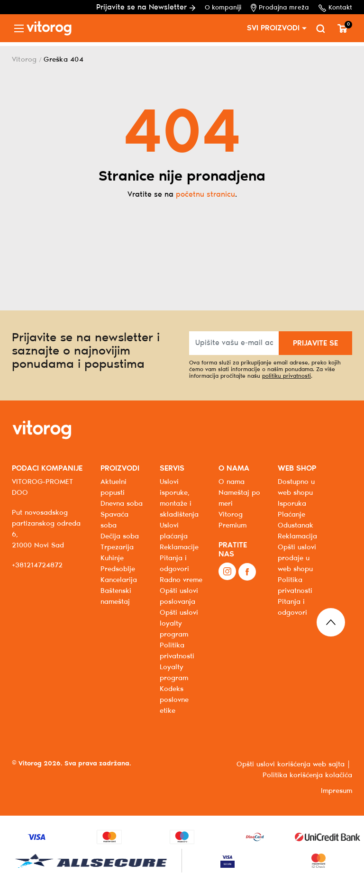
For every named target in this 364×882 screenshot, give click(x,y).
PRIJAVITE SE (315, 343)
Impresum (336, 791)
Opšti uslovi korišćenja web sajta (291, 764)
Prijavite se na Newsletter (145, 7)
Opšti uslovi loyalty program (179, 623)
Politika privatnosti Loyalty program (177, 662)
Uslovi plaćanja (174, 531)
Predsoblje (117, 569)
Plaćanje (291, 514)
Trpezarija (117, 547)
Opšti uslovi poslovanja (179, 596)
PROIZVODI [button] (119, 468)
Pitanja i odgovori (174, 564)
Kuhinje (112, 558)
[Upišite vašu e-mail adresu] (234, 343)
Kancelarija (118, 580)
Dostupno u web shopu (296, 487)
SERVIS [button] (172, 468)
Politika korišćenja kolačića (307, 775)
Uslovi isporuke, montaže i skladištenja (179, 498)
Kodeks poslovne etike (174, 700)
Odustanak (295, 525)
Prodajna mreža (280, 8)
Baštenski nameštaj (115, 596)
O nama (231, 482)
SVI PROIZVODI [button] (273, 28)
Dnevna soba (121, 504)
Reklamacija (297, 536)
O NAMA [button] (233, 468)
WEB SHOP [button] (297, 468)
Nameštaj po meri (239, 498)
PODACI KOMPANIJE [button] (47, 468)
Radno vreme (181, 580)
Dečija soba (119, 536)
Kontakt (335, 8)
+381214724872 (37, 565)
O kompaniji (223, 7)
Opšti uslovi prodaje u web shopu (297, 558)
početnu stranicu (205, 195)
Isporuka (292, 504)
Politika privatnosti (295, 585)
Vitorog (24, 60)
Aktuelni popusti (113, 487)
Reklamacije (179, 547)
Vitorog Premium (232, 520)
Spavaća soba (114, 520)
